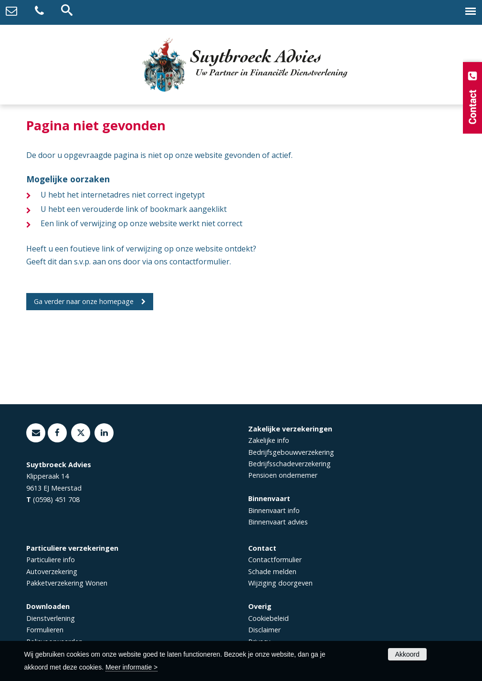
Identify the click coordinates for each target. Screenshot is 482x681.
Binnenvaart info (274, 510)
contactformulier (199, 261)
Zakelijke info (268, 440)
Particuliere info (50, 559)
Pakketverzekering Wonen (66, 582)
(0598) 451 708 (56, 499)
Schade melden (272, 571)
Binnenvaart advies (278, 521)
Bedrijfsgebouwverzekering (291, 452)
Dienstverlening (50, 618)
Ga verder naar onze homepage (84, 301)
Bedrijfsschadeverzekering (289, 463)
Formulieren (44, 629)
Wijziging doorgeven (280, 582)
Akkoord (407, 654)
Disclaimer (264, 629)
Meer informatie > (131, 667)
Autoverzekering (51, 571)
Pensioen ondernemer (282, 475)
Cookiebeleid (268, 618)
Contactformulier (275, 559)
